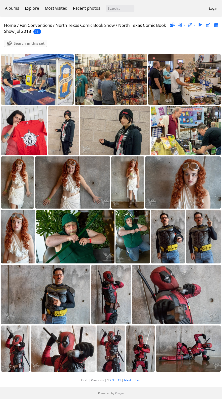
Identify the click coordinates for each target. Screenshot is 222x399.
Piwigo (119, 393)
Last (138, 380)
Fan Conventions (36, 25)
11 (119, 380)
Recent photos (86, 8)
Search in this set (29, 43)
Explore (32, 8)
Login (213, 8)
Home (10, 25)
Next (127, 380)
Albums (12, 8)
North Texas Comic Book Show (85, 25)
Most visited (56, 8)
